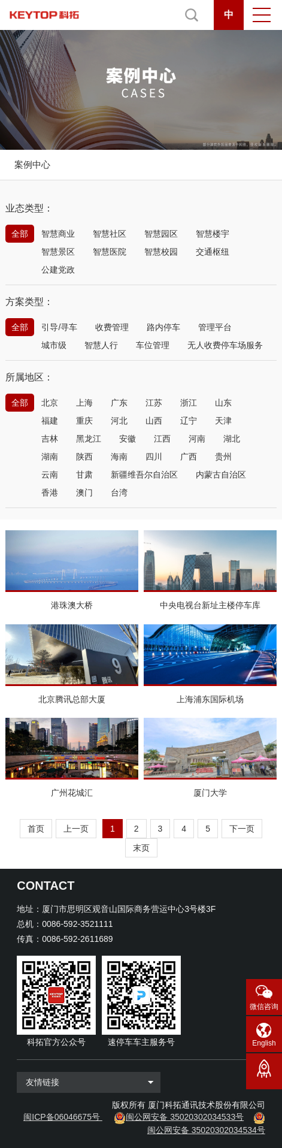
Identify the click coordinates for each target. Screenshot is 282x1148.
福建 (49, 420)
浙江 (188, 402)
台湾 (119, 492)
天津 (223, 420)
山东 (223, 402)
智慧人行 (101, 345)
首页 (36, 828)
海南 (119, 456)
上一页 (76, 828)
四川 (153, 456)
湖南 (49, 456)
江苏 (153, 402)
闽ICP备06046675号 (61, 1117)
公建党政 (58, 269)
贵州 (223, 456)
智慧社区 (109, 233)
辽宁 (188, 420)
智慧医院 (109, 251)
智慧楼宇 (212, 233)
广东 (119, 402)
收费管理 (112, 327)
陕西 (84, 456)
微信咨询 (264, 1006)
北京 (49, 402)
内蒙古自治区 (221, 474)
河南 (197, 438)
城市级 (53, 345)
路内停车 (163, 327)
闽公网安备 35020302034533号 (185, 1117)
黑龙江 (88, 438)
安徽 (127, 438)
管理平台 (215, 327)
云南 (49, 474)
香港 (49, 492)
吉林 (49, 438)
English (263, 1043)
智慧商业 (58, 233)
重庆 (84, 420)
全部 (19, 233)
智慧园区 (161, 233)
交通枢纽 (212, 251)
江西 (162, 438)
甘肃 (84, 474)
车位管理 (152, 345)
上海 (84, 402)
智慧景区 (58, 251)
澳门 (84, 492)
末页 (141, 848)
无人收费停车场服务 (225, 345)
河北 (119, 420)
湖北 (231, 438)
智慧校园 (161, 251)
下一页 (241, 828)
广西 (188, 456)
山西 (153, 420)
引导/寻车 (59, 327)
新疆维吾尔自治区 (144, 474)
